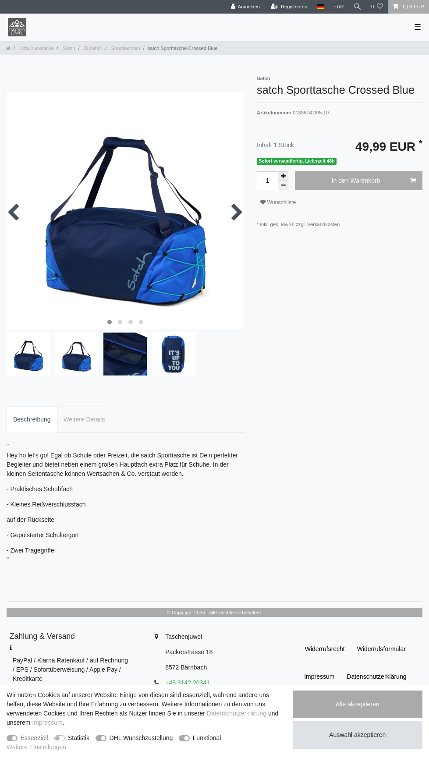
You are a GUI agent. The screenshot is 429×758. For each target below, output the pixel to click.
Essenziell (34, 737)
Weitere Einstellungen (36, 747)
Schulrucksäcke (35, 48)
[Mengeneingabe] (267, 180)
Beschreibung (32, 419)
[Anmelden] (245, 7)
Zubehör (93, 48)
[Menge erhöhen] (283, 176)
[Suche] (357, 7)
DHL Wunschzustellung (141, 737)
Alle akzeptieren (357, 704)
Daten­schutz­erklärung (376, 676)
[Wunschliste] (377, 7)
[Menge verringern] (283, 185)
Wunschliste (278, 202)
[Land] (320, 7)
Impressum (319, 676)
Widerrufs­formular (381, 648)
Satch (68, 48)
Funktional (207, 737)
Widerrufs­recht (325, 648)
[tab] (32, 419)
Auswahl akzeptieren (357, 734)
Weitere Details (84, 419)
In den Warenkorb (374, 181)
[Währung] (339, 7)
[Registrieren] (289, 7)
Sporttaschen (125, 48)
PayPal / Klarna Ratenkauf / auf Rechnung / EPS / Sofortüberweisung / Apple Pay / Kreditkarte (70, 669)
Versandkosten (323, 224)
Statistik (78, 737)
